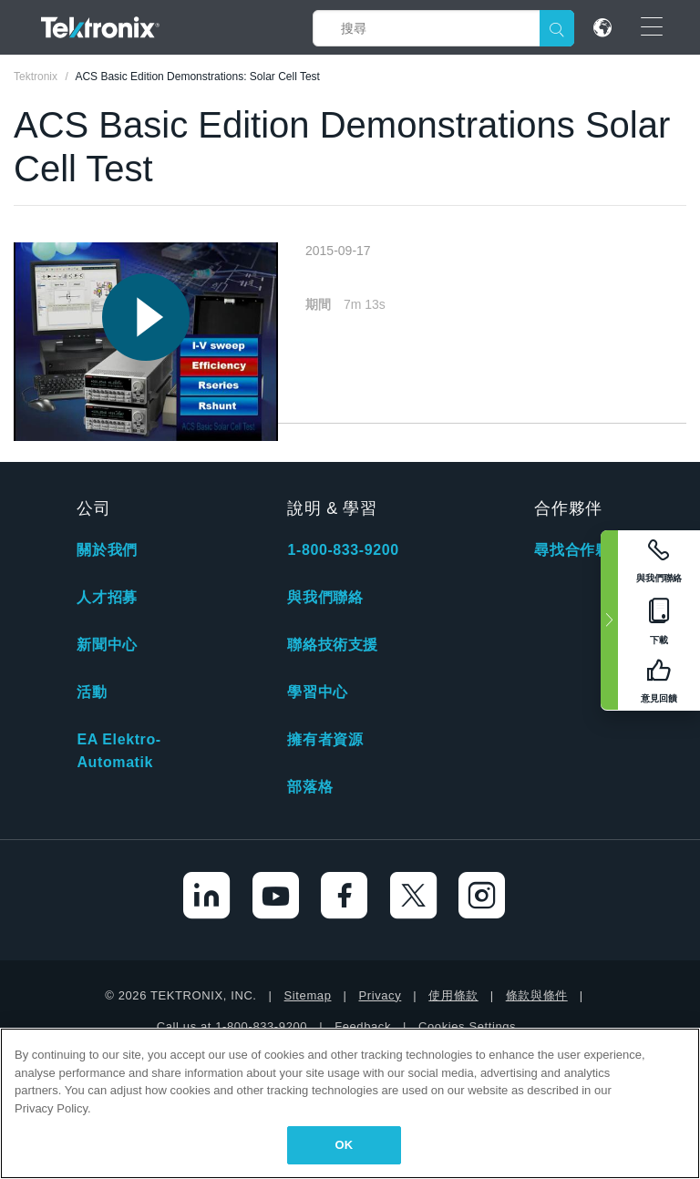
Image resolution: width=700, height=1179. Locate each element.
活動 (92, 692)
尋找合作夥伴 (579, 550)
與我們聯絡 (325, 597)
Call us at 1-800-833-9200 (232, 1026)
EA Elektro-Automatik (118, 751)
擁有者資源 (325, 739)
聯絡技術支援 (332, 644)
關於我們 (107, 550)
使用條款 (453, 995)
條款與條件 (537, 995)
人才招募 (107, 597)
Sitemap (308, 995)
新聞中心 (107, 644)
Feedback (363, 1026)
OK (344, 1145)
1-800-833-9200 (342, 550)
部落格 (310, 787)
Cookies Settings (467, 1026)
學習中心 (317, 692)
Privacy (379, 995)
